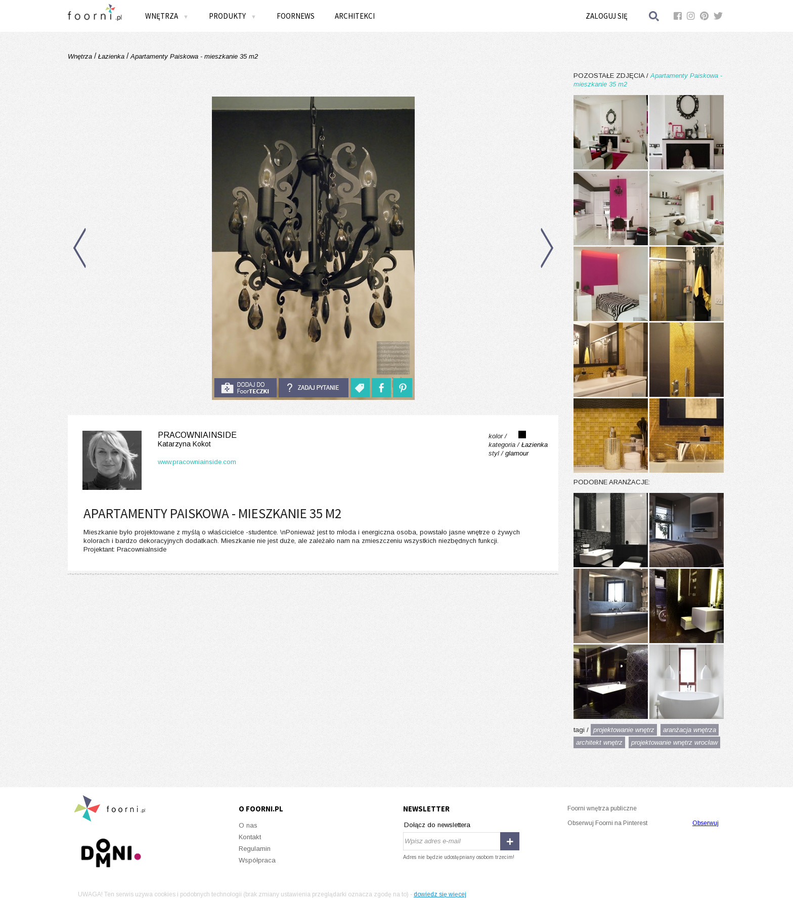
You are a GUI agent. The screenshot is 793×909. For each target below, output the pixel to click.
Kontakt (250, 837)
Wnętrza (167, 16)
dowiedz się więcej (440, 894)
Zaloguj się (607, 16)
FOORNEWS (296, 16)
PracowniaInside (157, 439)
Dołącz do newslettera (437, 825)
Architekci (355, 16)
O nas (248, 825)
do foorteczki (245, 387)
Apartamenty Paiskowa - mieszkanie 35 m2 (193, 56)
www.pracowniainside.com (197, 462)
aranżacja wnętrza (689, 730)
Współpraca (257, 860)
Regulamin (255, 848)
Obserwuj (705, 823)
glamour (516, 453)
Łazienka (111, 56)
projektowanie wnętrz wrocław (674, 742)
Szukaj (654, 16)
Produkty (232, 16)
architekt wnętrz (599, 742)
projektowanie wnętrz (623, 730)
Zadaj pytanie (313, 387)
